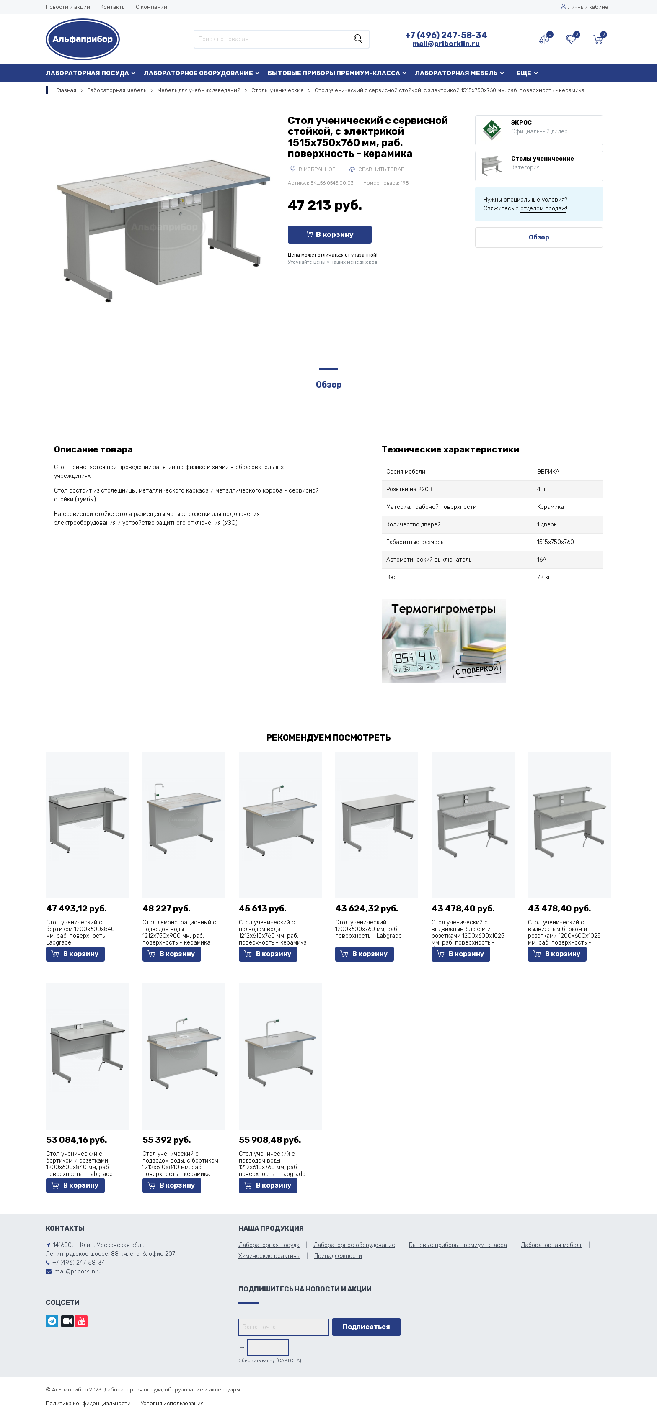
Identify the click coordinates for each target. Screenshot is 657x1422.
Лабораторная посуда (87, 73)
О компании (151, 7)
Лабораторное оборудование (198, 73)
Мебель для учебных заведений (199, 90)
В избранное (313, 169)
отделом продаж (543, 208)
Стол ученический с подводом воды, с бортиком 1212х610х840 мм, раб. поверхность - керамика (180, 1164)
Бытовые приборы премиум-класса (334, 73)
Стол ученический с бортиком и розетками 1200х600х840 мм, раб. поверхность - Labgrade (79, 1164)
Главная (66, 90)
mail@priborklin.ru (446, 43)
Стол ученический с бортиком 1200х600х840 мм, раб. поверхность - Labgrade (80, 932)
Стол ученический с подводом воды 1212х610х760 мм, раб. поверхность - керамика (273, 932)
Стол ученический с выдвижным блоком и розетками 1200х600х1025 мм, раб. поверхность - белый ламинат (468, 936)
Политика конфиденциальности (88, 1403)
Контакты (113, 7)
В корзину (330, 234)
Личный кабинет (586, 7)
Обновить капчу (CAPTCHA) (269, 1360)
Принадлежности (338, 1256)
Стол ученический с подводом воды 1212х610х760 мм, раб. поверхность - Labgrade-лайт (273, 1167)
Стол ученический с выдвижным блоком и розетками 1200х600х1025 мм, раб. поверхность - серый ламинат (564, 936)
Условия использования (172, 1403)
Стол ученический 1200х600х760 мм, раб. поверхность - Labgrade (368, 929)
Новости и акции (68, 7)
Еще (524, 73)
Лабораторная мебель (456, 73)
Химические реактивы (269, 1256)
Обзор (539, 237)
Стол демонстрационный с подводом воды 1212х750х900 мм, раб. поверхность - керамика (179, 932)
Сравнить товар (376, 169)
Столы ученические (277, 90)
